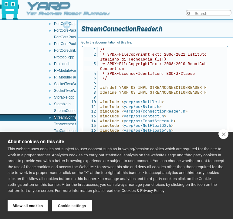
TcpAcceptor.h (65, 124)
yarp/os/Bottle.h (143, 101)
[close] (223, 134)
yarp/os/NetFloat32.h (147, 125)
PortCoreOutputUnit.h (71, 24)
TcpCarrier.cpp (65, 131)
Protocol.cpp (64, 57)
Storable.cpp (64, 97)
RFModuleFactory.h (70, 77)
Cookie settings (72, 206)
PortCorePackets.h (69, 44)
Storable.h (62, 104)
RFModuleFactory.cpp (71, 70)
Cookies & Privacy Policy (143, 191)
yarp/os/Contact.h (144, 116)
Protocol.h (62, 64)
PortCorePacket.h (68, 30)
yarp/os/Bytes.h (141, 106)
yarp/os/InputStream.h (149, 120)
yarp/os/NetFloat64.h (147, 130)
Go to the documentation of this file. (106, 42)
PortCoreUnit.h (66, 50)
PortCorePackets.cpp (71, 37)
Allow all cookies (27, 206)
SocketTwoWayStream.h (74, 91)
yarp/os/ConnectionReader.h (154, 111)
